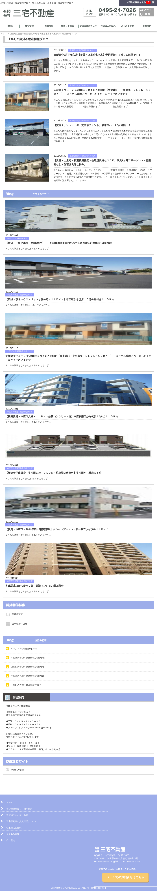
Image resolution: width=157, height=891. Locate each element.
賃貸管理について (88, 26)
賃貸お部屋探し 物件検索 (19, 809)
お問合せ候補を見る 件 (140, 2)
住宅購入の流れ (107, 26)
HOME (9, 26)
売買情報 (49, 26)
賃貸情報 (29, 26)
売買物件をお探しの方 (17, 815)
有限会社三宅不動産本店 (18, 706)
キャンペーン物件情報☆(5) (24, 648)
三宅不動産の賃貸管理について (21, 821)
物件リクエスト (68, 26)
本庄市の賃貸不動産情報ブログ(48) (28, 658)
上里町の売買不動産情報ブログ (26, 685)
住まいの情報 (17, 770)
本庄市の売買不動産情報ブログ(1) (27, 676)
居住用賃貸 (17, 614)
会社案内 (147, 26)
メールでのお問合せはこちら (125, 877)
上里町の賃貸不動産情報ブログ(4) (27, 667)
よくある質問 (127, 26)
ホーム (9, 802)
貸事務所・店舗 (19, 624)
